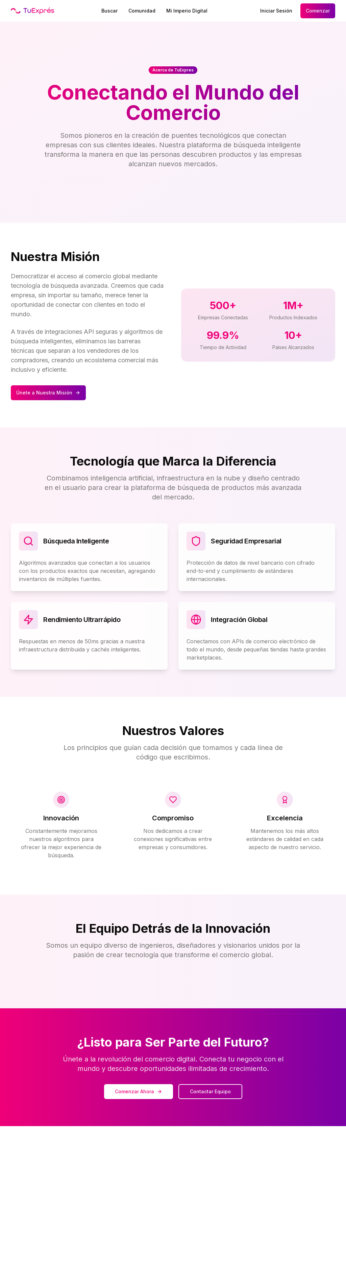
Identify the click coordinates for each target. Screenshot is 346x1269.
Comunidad (141, 11)
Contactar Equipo (210, 1091)
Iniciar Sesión (276, 11)
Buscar (109, 11)
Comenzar (318, 11)
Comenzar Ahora (138, 1091)
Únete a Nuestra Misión (48, 392)
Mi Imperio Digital (186, 11)
